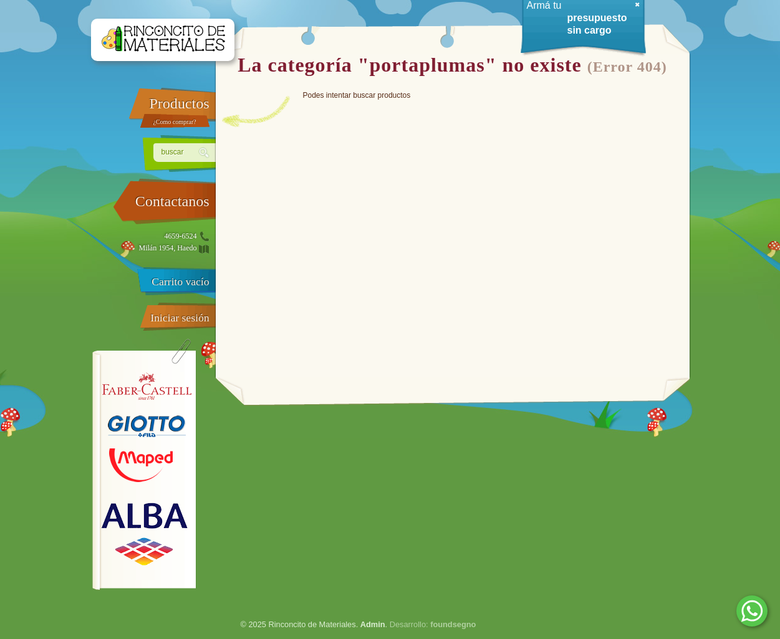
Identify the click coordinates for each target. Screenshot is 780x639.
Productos (179, 103)
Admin (372, 624)
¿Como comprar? (174, 121)
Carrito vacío (180, 281)
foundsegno (453, 624)
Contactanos (172, 201)
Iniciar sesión (179, 317)
